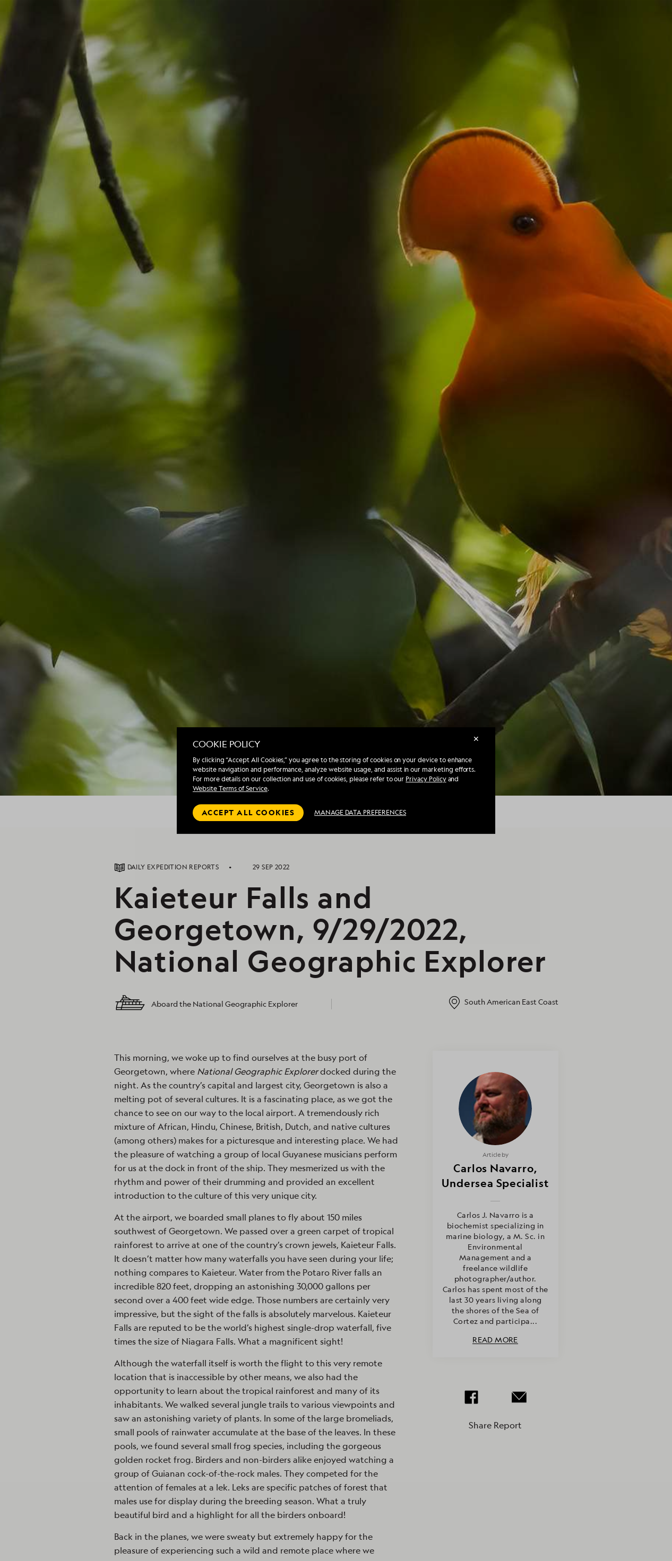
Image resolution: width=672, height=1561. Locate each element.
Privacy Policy (426, 778)
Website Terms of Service (230, 788)
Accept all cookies (248, 812)
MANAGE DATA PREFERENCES (360, 812)
